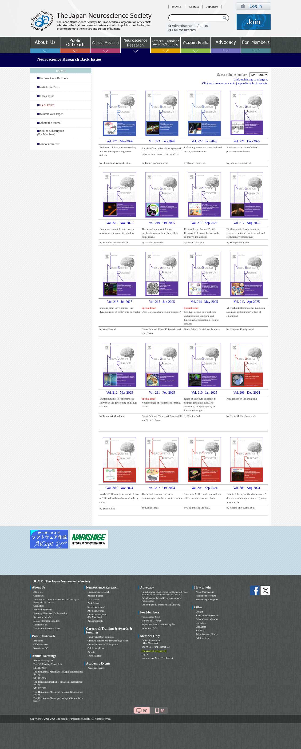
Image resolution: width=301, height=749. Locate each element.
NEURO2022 (39, 688)
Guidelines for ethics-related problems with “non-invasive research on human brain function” (165, 593)
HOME (177, 6)
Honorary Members (42, 609)
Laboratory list (40, 624)
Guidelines (38, 595)
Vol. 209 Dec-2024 (247, 392)
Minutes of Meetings (151, 620)
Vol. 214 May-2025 (204, 302)
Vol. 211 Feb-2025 (162, 392)
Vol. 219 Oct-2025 (162, 223)
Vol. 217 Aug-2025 (246, 223)
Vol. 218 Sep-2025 (204, 223)
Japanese (212, 6)
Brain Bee (38, 640)
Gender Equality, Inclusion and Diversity (161, 604)
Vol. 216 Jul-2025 (119, 302)
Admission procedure (206, 595)
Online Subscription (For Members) (50, 132)
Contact (194, 6)
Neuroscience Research (54, 78)
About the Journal (50, 122)
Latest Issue (47, 96)
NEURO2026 (39, 668)
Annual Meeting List (43, 660)
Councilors (38, 606)
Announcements (49, 144)
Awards (91, 652)
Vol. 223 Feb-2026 (162, 141)
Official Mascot (40, 644)
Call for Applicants (96, 648)
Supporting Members (43, 617)
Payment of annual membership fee (158, 624)
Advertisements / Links (207, 634)
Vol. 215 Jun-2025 (162, 302)
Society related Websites (207, 615)
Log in (145, 654)
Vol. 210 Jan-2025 (204, 392)
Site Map (200, 630)
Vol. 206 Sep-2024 (204, 488)
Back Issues (93, 603)
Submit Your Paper (51, 114)
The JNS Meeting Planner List (47, 664)
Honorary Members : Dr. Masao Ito (50, 613)
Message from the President (46, 621)
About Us (38, 592)
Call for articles (203, 638)
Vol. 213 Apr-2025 (247, 302)
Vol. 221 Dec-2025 (247, 141)
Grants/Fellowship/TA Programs (102, 644)
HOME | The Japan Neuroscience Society (61, 581)
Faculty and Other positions (100, 637)
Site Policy (201, 623)
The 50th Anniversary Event (46, 628)
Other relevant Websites (207, 619)
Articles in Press (49, 87)
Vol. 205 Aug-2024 (246, 488)
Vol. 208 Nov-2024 (119, 488)
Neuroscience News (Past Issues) (157, 658)
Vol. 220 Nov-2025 (119, 223)
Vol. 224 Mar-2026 (119, 141)
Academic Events (95, 668)
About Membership (205, 592)
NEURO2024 (39, 678)
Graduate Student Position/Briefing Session (107, 640)
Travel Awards (94, 655)
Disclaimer (201, 626)
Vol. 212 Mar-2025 (119, 392)
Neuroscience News (151, 617)
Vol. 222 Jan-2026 (204, 141)
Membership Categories (207, 599)
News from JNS (40, 648)
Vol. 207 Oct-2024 (162, 488)
